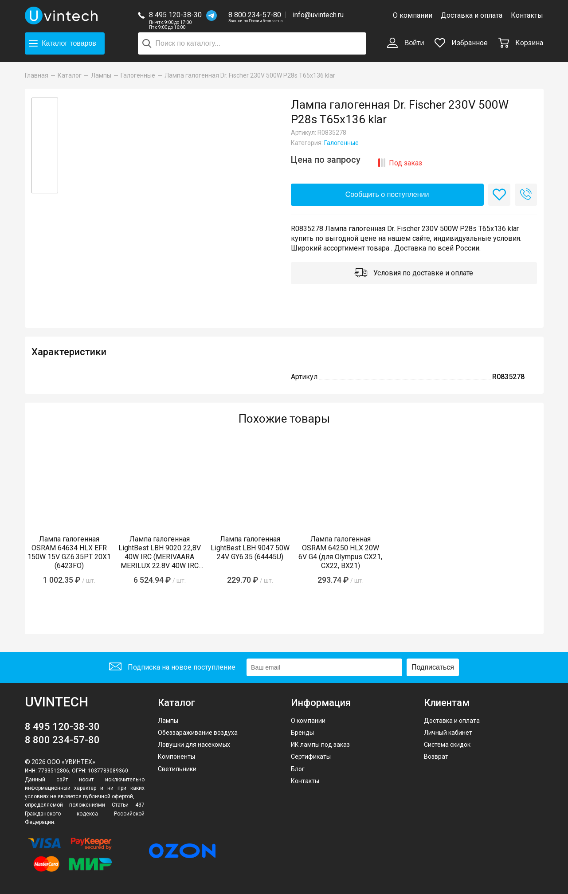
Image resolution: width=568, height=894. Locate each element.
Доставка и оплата (471, 15)
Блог (298, 768)
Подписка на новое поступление (172, 667)
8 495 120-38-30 (175, 15)
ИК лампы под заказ (320, 744)
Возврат (436, 756)
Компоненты (176, 756)
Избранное (461, 43)
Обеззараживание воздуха (198, 732)
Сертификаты (311, 756)
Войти (405, 43)
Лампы (168, 720)
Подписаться (432, 667)
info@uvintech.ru (318, 15)
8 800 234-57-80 (255, 15)
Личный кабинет (448, 732)
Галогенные (341, 142)
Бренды (302, 732)
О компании (412, 15)
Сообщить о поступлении (387, 194)
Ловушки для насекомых (194, 744)
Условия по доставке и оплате (413, 273)
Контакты (527, 15)
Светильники (177, 768)
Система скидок (447, 744)
